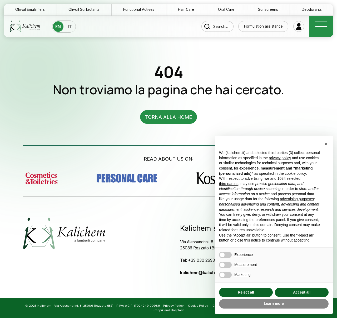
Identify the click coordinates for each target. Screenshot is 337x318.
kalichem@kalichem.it (202, 272)
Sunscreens (268, 9)
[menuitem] (58, 26)
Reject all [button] (246, 292)
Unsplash (177, 310)
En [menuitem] (58, 27)
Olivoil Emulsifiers (30, 9)
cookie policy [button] (295, 173)
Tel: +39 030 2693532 (201, 260)
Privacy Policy (173, 305)
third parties (228, 184)
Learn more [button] (274, 303)
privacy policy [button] (280, 158)
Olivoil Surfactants (84, 9)
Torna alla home (168, 117)
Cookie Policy (198, 305)
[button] (326, 144)
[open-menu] (321, 27)
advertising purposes (297, 199)
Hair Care (186, 9)
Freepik (158, 310)
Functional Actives (138, 9)
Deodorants (312, 9)
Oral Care (226, 9)
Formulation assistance (263, 26)
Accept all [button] (301, 292)
